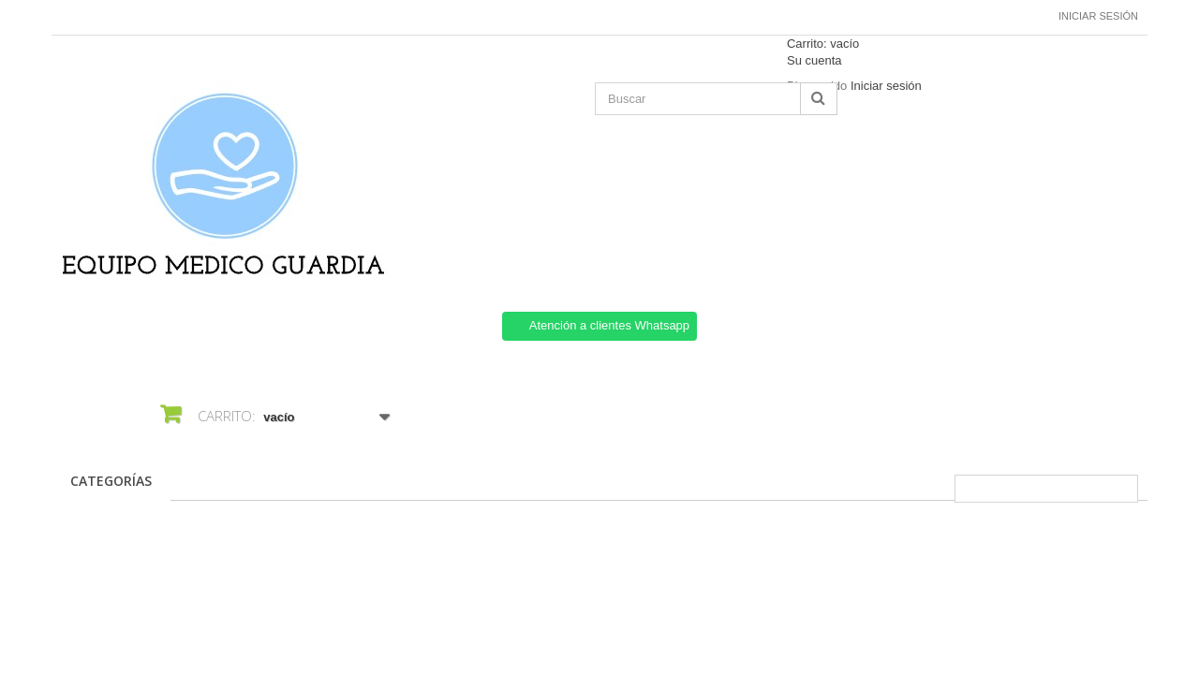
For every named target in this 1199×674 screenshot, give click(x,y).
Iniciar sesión (1098, 16)
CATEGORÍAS (111, 481)
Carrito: (823, 44)
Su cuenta (814, 60)
